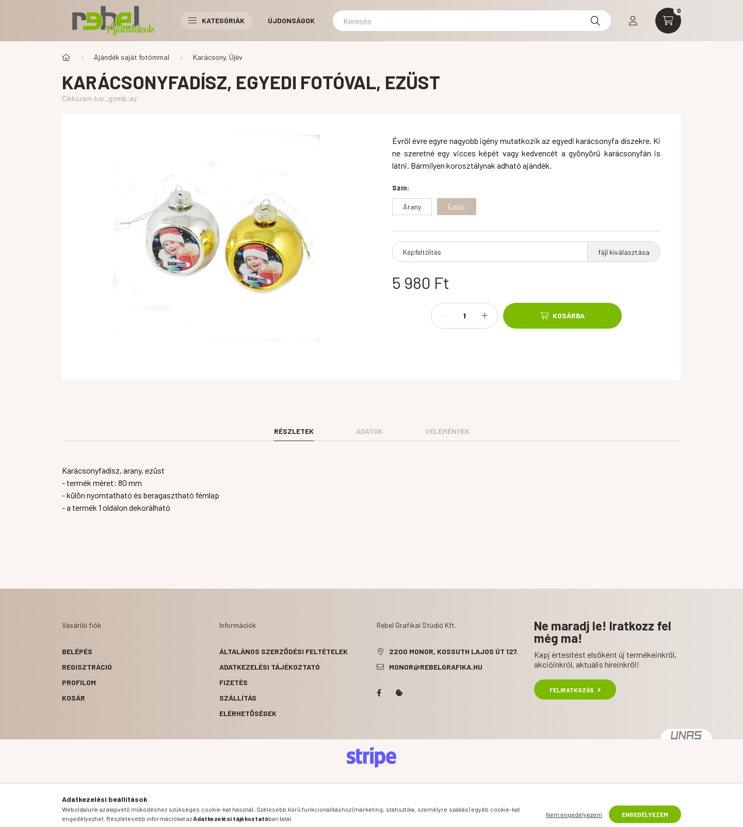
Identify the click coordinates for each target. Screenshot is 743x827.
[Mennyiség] (464, 315)
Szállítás (237, 697)
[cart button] (668, 21)
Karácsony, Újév (218, 57)
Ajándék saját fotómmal (131, 57)
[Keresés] (472, 20)
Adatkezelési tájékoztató (269, 666)
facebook (378, 693)
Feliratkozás (575, 689)
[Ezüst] (456, 206)
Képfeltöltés (422, 252)
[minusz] (444, 315)
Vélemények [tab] (447, 431)
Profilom (79, 682)
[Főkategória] (66, 57)
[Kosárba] (562, 316)
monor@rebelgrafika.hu (435, 666)
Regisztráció (87, 666)
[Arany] (412, 206)
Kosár (73, 697)
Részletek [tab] (294, 431)
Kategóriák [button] (216, 20)
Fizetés (233, 682)
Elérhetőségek (248, 713)
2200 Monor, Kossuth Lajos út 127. (454, 651)
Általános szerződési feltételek (283, 651)
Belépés (77, 651)
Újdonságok (291, 20)
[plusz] (484, 315)
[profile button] (633, 21)
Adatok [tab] (369, 431)
